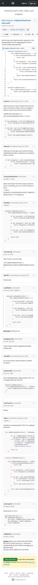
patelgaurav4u (9, 339)
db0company (7, 20)
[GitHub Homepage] (13, 579)
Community (30, 573)
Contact (16, 575)
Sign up (32, 3)
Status (23, 573)
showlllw (7, 356)
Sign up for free (10, 559)
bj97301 (6, 275)
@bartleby (6, 331)
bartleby (7, 203)
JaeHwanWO (8, 371)
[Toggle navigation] (3, 3)
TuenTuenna (8, 403)
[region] (19, 74)
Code (5, 34)
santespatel (8, 504)
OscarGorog (8, 252)
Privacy (12, 573)
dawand (6, 146)
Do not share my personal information (19, 577)
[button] (28, 29)
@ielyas (6, 541)
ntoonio (6, 101)
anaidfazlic (7, 288)
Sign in (24, 3)
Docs (10, 575)
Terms (6, 573)
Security (17, 573)
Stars (29, 34)
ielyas (6, 418)
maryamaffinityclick (11, 176)
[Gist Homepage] (13, 3)
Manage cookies (24, 575)
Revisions (16, 34)
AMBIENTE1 (8, 534)
